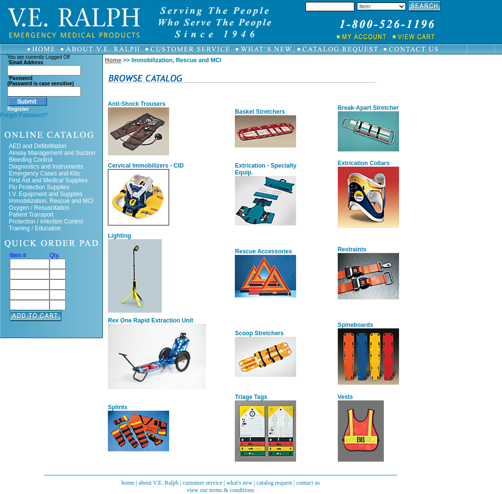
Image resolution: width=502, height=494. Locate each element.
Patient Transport (31, 214)
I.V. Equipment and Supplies (45, 194)
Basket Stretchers (260, 111)
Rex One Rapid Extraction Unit (150, 320)
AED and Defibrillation (37, 146)
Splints (117, 407)
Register (18, 109)
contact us (308, 482)
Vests (345, 397)
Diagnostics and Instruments (46, 166)
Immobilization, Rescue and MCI (51, 201)
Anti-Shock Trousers (136, 103)
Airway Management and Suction (52, 152)
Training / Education (35, 228)
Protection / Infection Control (46, 221)
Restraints (352, 249)
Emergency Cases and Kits (44, 173)
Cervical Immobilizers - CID (146, 165)
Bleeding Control (30, 159)
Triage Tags (251, 397)
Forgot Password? (24, 115)
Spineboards (356, 324)
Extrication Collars (364, 163)
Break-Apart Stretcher (368, 107)
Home (113, 60)
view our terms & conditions (220, 490)
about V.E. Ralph (159, 482)
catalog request (274, 482)
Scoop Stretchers (259, 333)
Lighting (119, 235)
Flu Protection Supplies (39, 187)
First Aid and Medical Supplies (48, 180)
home (127, 482)
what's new (239, 482)
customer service (203, 482)
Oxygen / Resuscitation (39, 207)
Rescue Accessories (263, 251)
